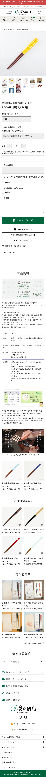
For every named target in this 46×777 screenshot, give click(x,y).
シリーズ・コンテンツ (11, 742)
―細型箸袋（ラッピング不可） (13, 188)
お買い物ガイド (8, 747)
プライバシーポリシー (10, 767)
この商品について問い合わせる (23, 234)
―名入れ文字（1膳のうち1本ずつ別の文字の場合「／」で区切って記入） (23, 152)
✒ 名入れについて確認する (23, 240)
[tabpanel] (23, 53)
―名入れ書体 (7, 165)
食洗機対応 (12, 29)
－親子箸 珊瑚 (23, 29)
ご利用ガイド (7, 752)
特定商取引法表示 (9, 762)
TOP (3, 29)
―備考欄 (5, 198)
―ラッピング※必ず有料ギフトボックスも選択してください (23, 177)
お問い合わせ (7, 757)
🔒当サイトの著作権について (23, 729)
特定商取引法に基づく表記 (14, 246)
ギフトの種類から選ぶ (11, 737)
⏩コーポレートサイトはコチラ (23, 723)
